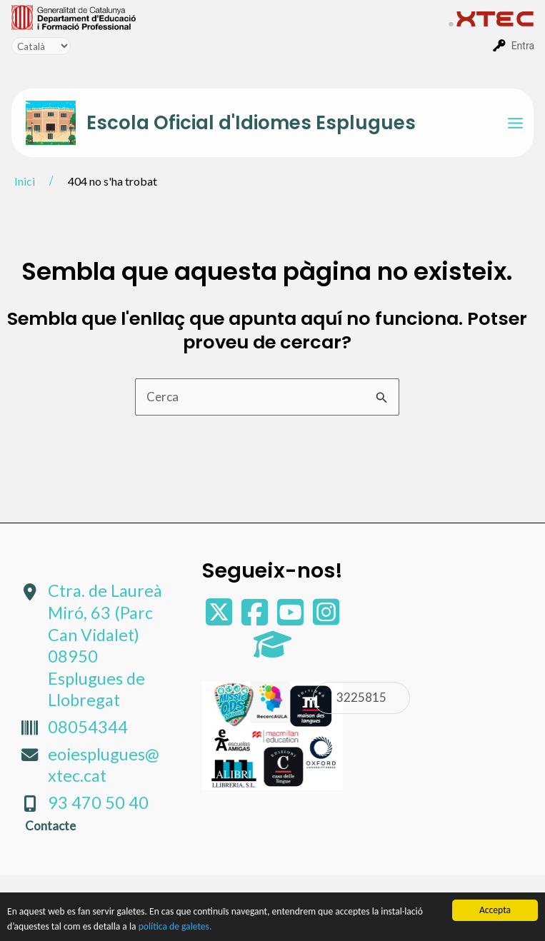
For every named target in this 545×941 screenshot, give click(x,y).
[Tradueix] (41, 46)
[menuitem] (230, 16)
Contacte (50, 825)
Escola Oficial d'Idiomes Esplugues (251, 123)
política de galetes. (175, 927)
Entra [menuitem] (522, 45)
